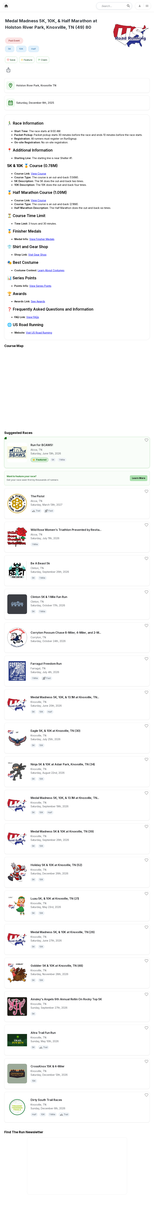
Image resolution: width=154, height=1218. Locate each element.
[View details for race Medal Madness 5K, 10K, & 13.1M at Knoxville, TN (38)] (77, 805)
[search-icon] (128, 5)
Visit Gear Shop (37, 254)
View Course (38, 173)
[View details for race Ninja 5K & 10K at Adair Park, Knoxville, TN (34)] (77, 771)
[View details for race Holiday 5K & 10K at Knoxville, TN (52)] (77, 872)
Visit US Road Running (39, 332)
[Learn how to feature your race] (77, 478)
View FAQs (32, 317)
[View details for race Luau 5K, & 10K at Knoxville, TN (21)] (77, 906)
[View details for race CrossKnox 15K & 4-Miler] (77, 1073)
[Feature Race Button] (27, 59)
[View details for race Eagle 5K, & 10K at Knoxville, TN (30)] (77, 738)
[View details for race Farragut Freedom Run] (77, 671)
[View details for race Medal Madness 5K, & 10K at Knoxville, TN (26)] (77, 939)
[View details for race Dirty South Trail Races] (77, 1107)
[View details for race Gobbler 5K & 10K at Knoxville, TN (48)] (77, 973)
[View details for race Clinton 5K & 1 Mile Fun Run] (77, 604)
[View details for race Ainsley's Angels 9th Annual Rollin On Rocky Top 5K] (77, 1006)
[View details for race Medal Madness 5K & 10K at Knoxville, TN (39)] (77, 839)
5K (9, 48)
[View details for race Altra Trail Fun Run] (77, 1040)
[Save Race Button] (11, 59)
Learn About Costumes (51, 270)
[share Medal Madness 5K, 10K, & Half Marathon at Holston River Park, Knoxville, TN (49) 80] (8, 70)
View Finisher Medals (41, 239)
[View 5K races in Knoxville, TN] (9, 49)
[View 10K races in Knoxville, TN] (21, 49)
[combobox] (112, 6)
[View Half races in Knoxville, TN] (33, 49)
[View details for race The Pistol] (77, 503)
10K (21, 48)
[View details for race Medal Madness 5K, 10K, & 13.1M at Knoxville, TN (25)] (77, 704)
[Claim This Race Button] (43, 59)
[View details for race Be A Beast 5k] (77, 570)
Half (33, 48)
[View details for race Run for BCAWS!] (77, 452)
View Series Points (40, 285)
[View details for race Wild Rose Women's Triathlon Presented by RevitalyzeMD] (77, 537)
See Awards (38, 301)
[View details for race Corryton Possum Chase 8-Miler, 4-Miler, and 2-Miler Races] (77, 638)
